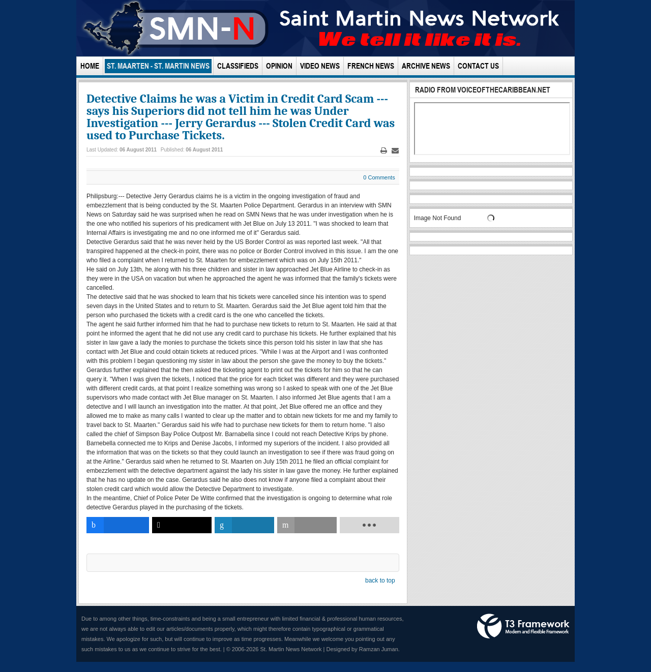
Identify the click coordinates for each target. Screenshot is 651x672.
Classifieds (237, 66)
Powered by (523, 626)
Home (89, 66)
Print (383, 151)
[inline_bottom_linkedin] (244, 525)
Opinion (279, 66)
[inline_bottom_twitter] (182, 525)
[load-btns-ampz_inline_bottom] (369, 525)
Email (395, 151)
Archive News (426, 66)
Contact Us (478, 66)
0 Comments (379, 177)
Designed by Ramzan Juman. (363, 649)
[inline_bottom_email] (307, 525)
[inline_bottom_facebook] (117, 525)
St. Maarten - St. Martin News (158, 66)
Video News (320, 66)
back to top (380, 580)
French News (370, 66)
